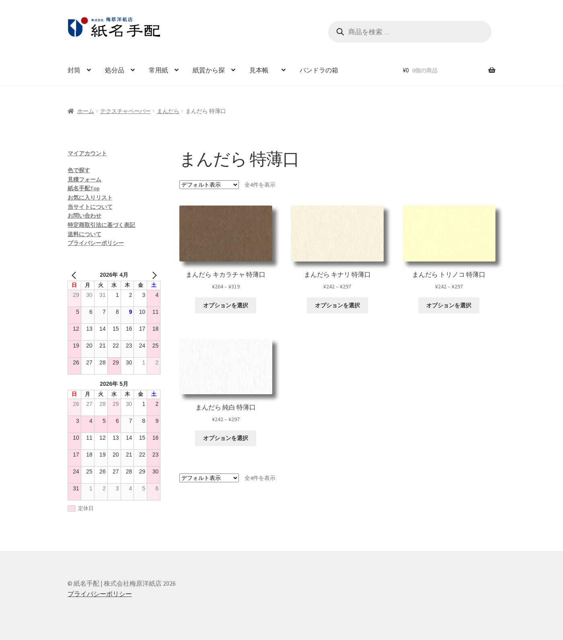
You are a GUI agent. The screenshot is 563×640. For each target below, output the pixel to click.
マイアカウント (87, 153)
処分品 (114, 70)
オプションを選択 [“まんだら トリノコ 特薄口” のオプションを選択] (448, 305)
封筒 (74, 70)
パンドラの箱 (319, 70)
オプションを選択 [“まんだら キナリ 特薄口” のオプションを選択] (337, 305)
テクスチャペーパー (125, 111)
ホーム (85, 111)
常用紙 (158, 70)
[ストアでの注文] (209, 184)
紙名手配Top (84, 188)
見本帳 (262, 70)
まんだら (168, 111)
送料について (84, 234)
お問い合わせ (84, 215)
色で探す (79, 170)
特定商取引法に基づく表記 (101, 224)
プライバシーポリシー (96, 243)
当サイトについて (90, 206)
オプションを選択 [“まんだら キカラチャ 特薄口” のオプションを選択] (225, 305)
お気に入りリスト (90, 197)
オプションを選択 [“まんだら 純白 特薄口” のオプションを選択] (225, 438)
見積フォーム (84, 179)
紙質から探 (209, 70)
